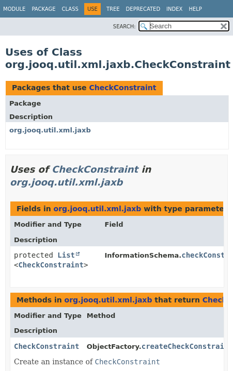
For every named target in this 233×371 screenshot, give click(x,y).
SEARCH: (124, 26)
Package (43, 9)
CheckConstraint (122, 87)
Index (174, 9)
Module (14, 9)
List (66, 255)
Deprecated (143, 9)
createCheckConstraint (187, 346)
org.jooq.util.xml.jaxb (50, 130)
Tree (113, 9)
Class (70, 9)
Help (195, 9)
